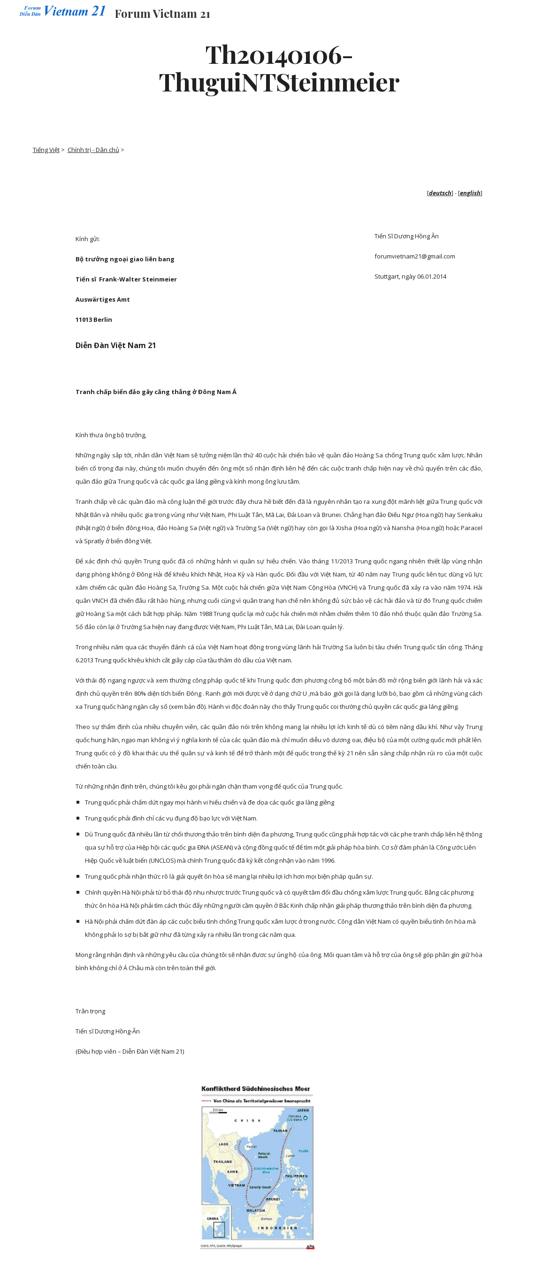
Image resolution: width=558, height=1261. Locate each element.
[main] (279, 67)
